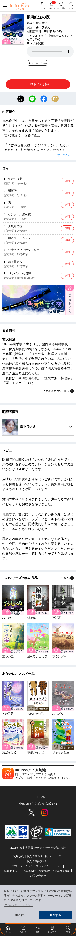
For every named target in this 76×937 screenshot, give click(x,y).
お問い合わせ (38, 877)
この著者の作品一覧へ (58, 392)
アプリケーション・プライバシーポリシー (37, 867)
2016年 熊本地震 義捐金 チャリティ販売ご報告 (38, 849)
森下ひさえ (43, 27)
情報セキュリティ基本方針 (20, 872)
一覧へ (67, 579)
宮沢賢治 (41, 23)
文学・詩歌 (48, 35)
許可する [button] (55, 915)
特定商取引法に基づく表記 (54, 872)
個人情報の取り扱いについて (44, 857)
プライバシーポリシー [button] (18, 905)
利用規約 (18, 857)
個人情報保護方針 (37, 862)
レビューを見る (37, 63)
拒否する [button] (20, 915)
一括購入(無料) (38, 84)
